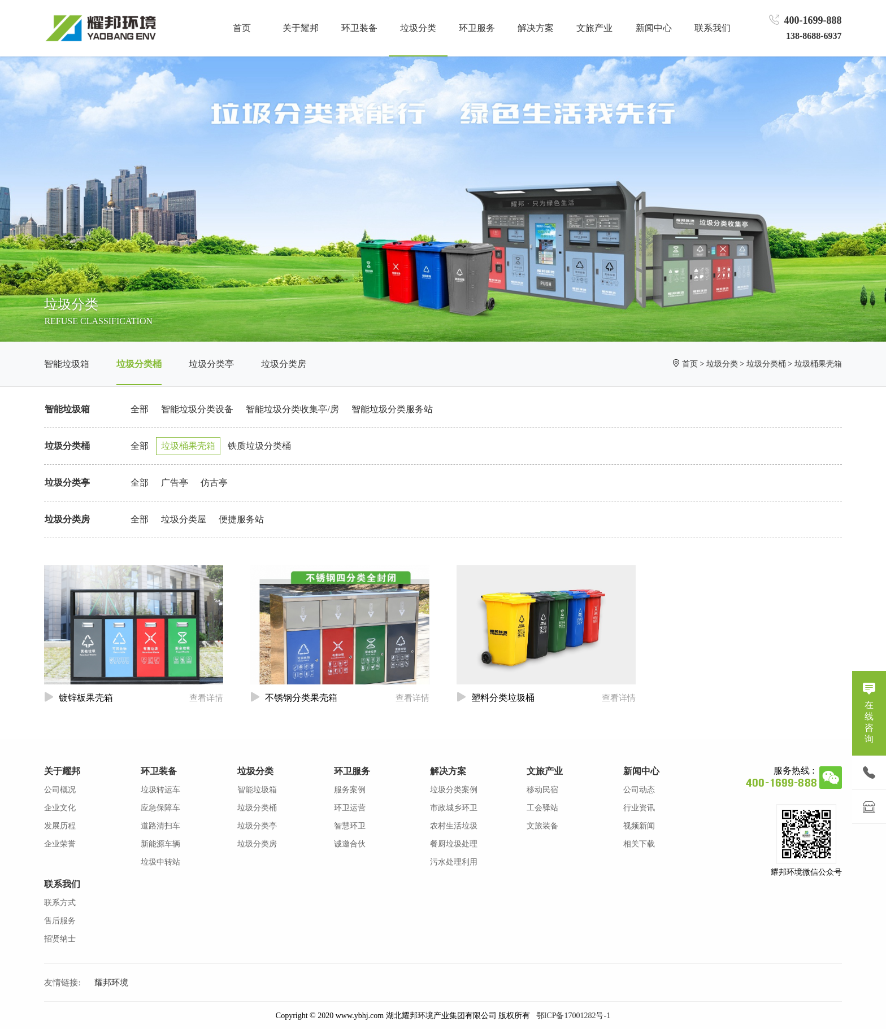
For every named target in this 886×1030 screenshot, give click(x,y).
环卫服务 (352, 771)
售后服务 (60, 920)
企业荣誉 (60, 844)
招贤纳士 (60, 939)
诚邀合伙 (350, 844)
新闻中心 (641, 771)
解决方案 (448, 771)
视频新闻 (639, 826)
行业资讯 (639, 808)
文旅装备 (542, 826)
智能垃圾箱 (66, 364)
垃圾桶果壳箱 (818, 364)
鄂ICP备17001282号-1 (573, 1015)
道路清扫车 (160, 826)
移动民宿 (542, 789)
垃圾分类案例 (453, 789)
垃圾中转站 (160, 862)
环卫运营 (350, 808)
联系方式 (60, 902)
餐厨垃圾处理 (453, 844)
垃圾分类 (722, 364)
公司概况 (60, 789)
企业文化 (60, 808)
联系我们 (62, 884)
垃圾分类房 (283, 364)
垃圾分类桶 (139, 364)
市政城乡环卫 (453, 808)
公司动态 (639, 789)
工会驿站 (542, 808)
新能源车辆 (160, 844)
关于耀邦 (62, 771)
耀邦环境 (111, 982)
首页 (242, 28)
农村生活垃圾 (453, 826)
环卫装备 (159, 771)
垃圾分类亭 (211, 364)
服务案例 (350, 789)
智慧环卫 (350, 826)
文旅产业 (545, 771)
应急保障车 (160, 808)
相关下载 (639, 844)
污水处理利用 (453, 862)
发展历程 (60, 826)
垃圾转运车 (160, 789)
